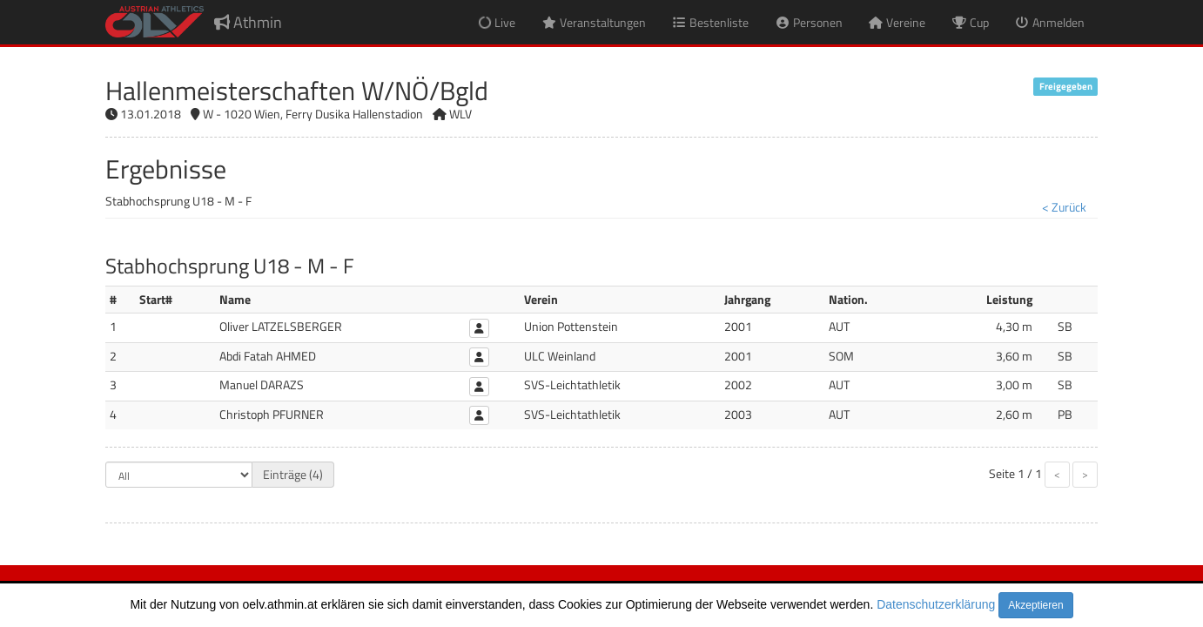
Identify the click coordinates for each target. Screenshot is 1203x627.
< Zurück (1064, 207)
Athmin (248, 22)
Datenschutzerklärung (936, 604)
